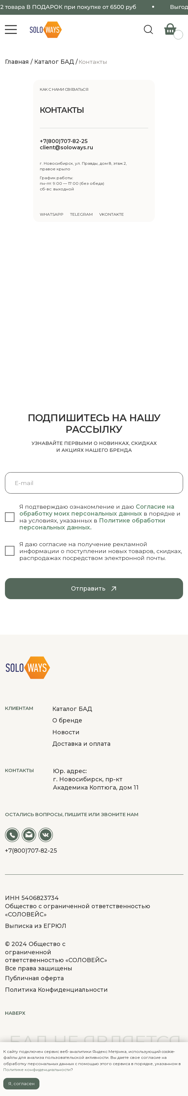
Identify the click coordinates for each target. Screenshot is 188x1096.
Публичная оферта (34, 978)
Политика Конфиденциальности (56, 989)
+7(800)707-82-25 (64, 141)
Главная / (19, 61)
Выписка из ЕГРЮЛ (35, 925)
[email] (94, 483)
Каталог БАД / (56, 61)
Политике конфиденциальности (37, 1069)
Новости (66, 732)
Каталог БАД (72, 708)
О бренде (67, 720)
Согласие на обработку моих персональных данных (96, 510)
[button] (11, 30)
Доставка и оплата (81, 743)
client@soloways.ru (66, 147)
